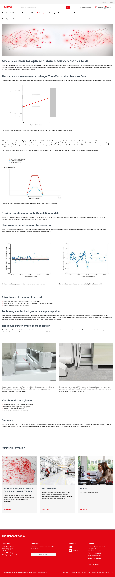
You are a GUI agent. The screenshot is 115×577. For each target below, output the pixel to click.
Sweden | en (105, 2)
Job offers (5, 551)
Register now (43, 554)
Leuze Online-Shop (7, 553)
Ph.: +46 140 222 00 (94, 553)
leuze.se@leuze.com (94, 555)
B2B (89, 572)
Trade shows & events (8, 547)
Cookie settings (75, 572)
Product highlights (7, 548)
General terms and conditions (100, 572)
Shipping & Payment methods (11, 555)
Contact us (83, 509)
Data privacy (66, 572)
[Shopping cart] (108, 7)
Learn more (7, 509)
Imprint (84, 572)
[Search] (68, 7)
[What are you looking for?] (43, 7)
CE (111, 572)
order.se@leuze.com (94, 558)
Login (111, 2)
